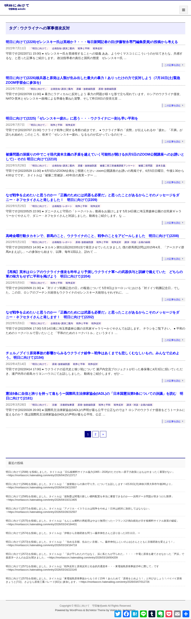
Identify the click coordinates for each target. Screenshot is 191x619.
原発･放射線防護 (107, 89)
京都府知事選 (67, 405)
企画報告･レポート (62, 206)
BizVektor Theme (96, 610)
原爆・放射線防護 (85, 89)
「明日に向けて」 (39, 48)
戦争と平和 (84, 48)
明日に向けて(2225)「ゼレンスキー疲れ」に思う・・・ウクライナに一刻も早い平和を (72, 118)
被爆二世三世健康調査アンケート (117, 165)
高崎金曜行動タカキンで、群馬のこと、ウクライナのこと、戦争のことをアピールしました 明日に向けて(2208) (92, 236)
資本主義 (160, 165)
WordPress (76, 610)
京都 (54, 405)
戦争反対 (97, 48)
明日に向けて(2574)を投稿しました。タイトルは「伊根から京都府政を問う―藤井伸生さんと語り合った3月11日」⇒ (73, 533)
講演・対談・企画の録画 (137, 242)
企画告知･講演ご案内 (63, 48)
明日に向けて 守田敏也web (90, 605)
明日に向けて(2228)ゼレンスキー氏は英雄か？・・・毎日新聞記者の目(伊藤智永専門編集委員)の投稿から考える (92, 42)
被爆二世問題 (145, 165)
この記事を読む (172, 65)
